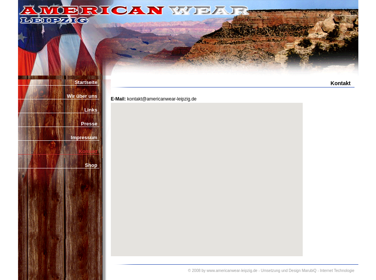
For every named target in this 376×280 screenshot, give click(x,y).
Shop (91, 165)
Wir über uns (82, 96)
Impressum (84, 137)
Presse (89, 124)
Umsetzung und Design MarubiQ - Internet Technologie (308, 270)
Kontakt (88, 151)
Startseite (85, 82)
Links (90, 110)
